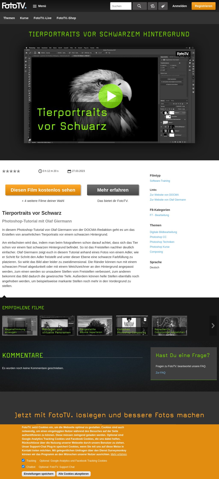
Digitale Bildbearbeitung (163, 232)
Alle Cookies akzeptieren (73, 473)
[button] (110, 96)
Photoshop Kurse (160, 246)
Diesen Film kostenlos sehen (43, 190)
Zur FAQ (160, 372)
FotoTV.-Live (43, 18)
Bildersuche (152, 6)
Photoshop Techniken (162, 241)
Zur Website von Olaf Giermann (168, 199)
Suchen (140, 6)
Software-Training (160, 180)
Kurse (24, 18)
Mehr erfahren (113, 190)
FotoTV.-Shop (66, 18)
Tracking (31, 460)
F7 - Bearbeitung (159, 215)
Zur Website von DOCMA (164, 194)
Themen (9, 18)
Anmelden (179, 6)
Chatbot (30, 466)
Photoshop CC (158, 237)
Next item (213, 326)
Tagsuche (163, 6)
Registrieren (203, 6)
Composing (156, 251)
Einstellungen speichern (38, 473)
